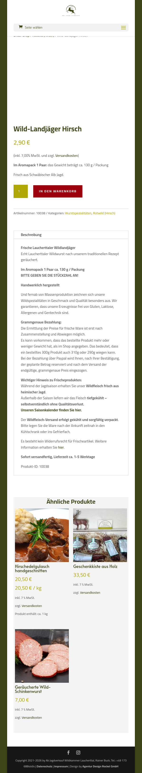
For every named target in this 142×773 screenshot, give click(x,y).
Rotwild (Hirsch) (104, 213)
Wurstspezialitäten (78, 213)
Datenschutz (44, 766)
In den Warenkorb (58, 191)
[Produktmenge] (21, 191)
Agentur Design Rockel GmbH (100, 766)
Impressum (61, 766)
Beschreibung (31, 234)
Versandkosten (66, 155)
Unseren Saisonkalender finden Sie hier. (51, 410)
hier (61, 447)
